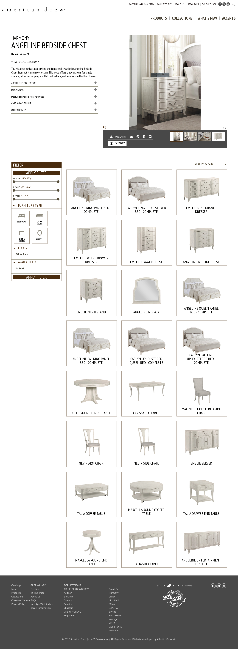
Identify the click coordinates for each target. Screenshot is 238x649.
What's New (207, 18)
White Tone (21, 254)
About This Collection (54, 83)
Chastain (68, 607)
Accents (229, 18)
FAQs (33, 600)
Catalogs (16, 585)
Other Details (54, 110)
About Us (180, 4)
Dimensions (54, 90)
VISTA (112, 622)
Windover (114, 630)
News (14, 589)
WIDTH (16, 178)
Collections (182, 18)
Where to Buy (164, 4)
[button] (29, 206)
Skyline (112, 611)
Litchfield (114, 600)
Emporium (69, 615)
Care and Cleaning (54, 103)
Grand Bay (114, 589)
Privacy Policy (18, 604)
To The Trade (209, 4)
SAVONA (113, 607)
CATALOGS (117, 143)
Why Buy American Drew (141, 4)
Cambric (68, 600)
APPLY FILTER (36, 173)
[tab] (36, 205)
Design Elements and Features (54, 96)
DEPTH (16, 196)
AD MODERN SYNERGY (76, 589)
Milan (112, 604)
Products (159, 18)
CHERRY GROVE (72, 611)
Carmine (68, 604)
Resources (193, 4)
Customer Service (20, 600)
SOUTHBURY (116, 615)
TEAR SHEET (118, 137)
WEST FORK (115, 626)
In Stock (19, 268)
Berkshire (68, 596)
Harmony (113, 592)
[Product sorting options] (215, 164)
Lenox (112, 596)
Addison (68, 592)
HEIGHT (16, 187)
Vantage (113, 619)
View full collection (25, 62)
